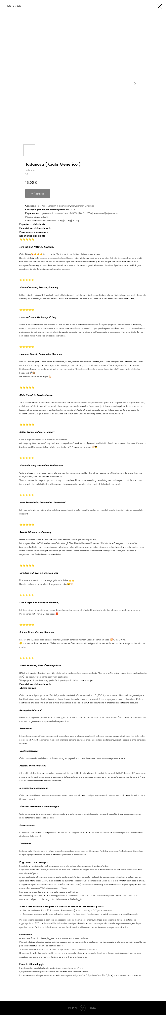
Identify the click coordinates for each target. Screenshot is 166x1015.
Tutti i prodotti (14, 5)
